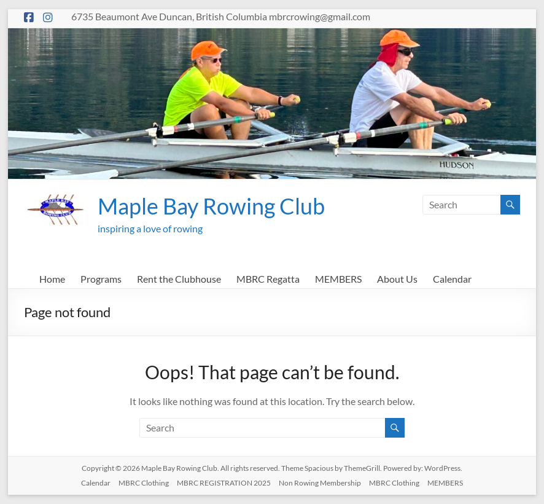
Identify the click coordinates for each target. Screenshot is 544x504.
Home (52, 279)
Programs (101, 279)
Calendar (452, 279)
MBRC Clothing (144, 482)
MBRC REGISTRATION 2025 (224, 482)
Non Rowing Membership (320, 482)
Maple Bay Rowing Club (211, 205)
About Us (397, 279)
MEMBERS (338, 279)
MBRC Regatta (268, 279)
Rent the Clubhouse (179, 279)
